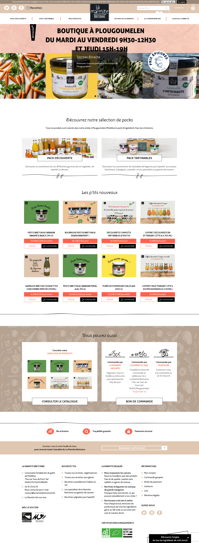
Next (195, 61)
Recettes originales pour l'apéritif (80, 497)
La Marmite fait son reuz (36, 497)
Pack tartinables (139, 158)
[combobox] (153, 8)
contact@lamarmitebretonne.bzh (40, 493)
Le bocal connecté (180, 19)
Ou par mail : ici (139, 391)
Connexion (179, 7)
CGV (146, 491)
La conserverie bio (152, 19)
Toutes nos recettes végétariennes (81, 473)
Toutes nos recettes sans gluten (79, 477)
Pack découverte (59, 158)
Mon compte (150, 473)
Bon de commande (139, 401)
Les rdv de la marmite (124, 19)
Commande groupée (153, 477)
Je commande (50, 246)
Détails (32, 246)
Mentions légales (152, 495)
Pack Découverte (21, 17)
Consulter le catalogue (60, 401)
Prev (3, 61)
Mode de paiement (153, 482)
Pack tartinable (46, 19)
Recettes (34, 8)
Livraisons (148, 486)
